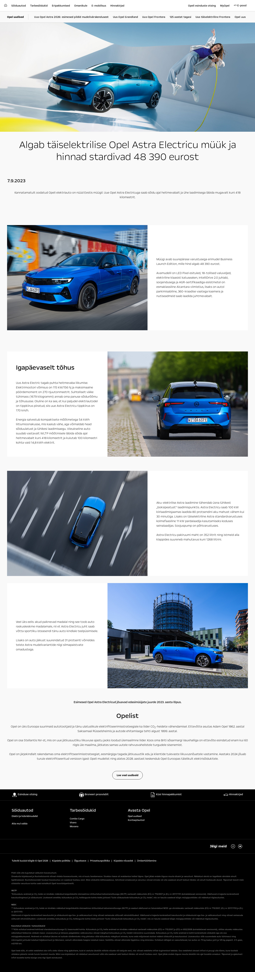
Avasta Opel (139, 810)
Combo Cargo (77, 818)
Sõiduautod (22, 810)
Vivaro (73, 822)
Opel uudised (135, 816)
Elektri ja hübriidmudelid (25, 816)
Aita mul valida (19, 823)
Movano (74, 826)
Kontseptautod (136, 820)
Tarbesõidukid (83, 810)
